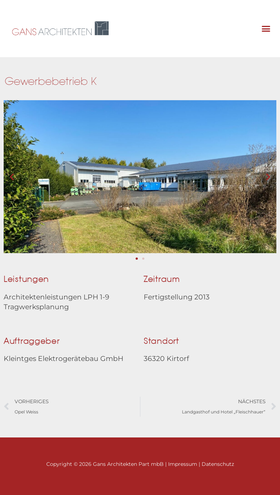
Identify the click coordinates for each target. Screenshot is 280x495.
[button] (266, 29)
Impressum (182, 464)
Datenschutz (218, 464)
